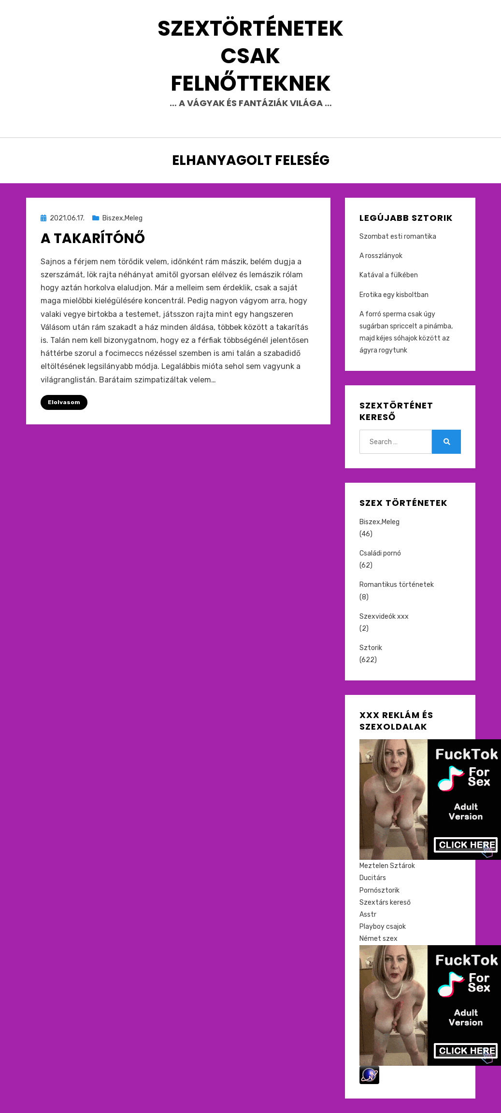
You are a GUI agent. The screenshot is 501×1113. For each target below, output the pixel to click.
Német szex (378, 939)
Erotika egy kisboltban (394, 295)
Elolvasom (64, 402)
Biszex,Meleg (122, 218)
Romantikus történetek (396, 585)
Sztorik (370, 648)
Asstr (367, 914)
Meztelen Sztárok (387, 866)
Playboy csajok (382, 927)
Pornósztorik (379, 890)
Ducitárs (372, 878)
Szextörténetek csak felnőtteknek (250, 56)
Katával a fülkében (388, 275)
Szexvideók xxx (384, 616)
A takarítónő (93, 238)
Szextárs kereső (385, 902)
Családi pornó (380, 553)
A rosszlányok (380, 256)
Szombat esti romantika (397, 236)
